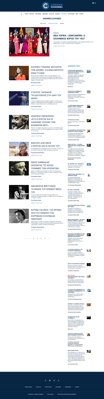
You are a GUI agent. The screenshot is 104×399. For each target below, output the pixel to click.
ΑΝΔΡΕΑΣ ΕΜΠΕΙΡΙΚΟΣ (47, 121)
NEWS (77, 13)
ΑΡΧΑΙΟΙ (62, 23)
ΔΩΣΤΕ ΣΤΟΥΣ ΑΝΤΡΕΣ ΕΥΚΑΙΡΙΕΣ (76, 263)
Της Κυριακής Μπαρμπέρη (74, 185)
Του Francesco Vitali (36, 106)
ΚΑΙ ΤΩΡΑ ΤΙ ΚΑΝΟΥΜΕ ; (74, 189)
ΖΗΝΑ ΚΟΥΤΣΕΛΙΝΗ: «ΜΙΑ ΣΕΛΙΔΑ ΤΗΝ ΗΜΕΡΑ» (76, 277)
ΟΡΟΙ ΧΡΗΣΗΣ (50, 394)
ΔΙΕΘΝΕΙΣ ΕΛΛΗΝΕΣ (53, 23)
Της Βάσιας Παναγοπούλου (37, 227)
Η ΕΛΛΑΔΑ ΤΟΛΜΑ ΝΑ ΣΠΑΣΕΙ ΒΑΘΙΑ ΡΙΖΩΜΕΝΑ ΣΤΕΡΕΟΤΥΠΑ (76, 334)
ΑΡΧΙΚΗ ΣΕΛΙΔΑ (28, 387)
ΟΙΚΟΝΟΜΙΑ (45, 13)
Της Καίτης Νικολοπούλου (37, 133)
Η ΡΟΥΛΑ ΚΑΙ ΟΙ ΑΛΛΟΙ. (73, 119)
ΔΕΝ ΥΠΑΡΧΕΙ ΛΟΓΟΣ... (73, 350)
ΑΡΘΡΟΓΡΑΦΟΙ (48, 387)
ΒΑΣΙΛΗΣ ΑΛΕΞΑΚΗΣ (47, 145)
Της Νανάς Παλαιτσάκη (73, 115)
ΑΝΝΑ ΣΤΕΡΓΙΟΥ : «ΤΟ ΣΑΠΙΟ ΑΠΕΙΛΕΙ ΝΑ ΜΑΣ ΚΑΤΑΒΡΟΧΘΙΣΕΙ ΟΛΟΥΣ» (76, 146)
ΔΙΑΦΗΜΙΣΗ (58, 387)
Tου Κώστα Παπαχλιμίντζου (75, 299)
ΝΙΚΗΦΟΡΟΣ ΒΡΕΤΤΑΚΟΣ (47, 189)
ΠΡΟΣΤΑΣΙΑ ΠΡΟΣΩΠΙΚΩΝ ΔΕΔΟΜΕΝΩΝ (66, 394)
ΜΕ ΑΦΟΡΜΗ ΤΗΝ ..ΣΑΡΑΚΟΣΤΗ (76, 164)
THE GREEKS (64, 13)
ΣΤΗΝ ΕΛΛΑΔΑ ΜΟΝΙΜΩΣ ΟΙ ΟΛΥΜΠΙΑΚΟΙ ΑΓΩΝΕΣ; (75, 92)
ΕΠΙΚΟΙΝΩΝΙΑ (68, 387)
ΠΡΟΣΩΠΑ (57, 13)
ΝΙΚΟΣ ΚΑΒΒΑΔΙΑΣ (47, 165)
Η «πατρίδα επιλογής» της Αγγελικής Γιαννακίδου (75, 250)
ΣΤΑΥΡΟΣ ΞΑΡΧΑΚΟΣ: (47, 95)
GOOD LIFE (51, 13)
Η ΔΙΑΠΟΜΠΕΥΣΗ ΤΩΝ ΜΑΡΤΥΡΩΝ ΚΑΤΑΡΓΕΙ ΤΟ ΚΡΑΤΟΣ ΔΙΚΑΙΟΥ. (76, 131)
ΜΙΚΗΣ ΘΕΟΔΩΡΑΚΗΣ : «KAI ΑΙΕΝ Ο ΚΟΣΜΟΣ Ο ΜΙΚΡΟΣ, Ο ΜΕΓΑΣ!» (76, 220)
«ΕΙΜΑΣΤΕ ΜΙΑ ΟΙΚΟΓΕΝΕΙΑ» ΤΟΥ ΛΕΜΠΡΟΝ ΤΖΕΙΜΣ (76, 175)
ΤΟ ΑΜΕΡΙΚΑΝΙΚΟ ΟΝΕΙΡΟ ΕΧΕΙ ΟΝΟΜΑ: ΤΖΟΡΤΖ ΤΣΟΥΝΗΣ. (75, 106)
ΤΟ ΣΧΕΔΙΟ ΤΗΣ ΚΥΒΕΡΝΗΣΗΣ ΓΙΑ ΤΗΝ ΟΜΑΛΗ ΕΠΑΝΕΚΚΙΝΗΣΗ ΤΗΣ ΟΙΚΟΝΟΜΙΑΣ (76, 291)
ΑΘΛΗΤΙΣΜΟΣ (71, 13)
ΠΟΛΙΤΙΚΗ (31, 13)
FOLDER (81, 13)
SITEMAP (77, 387)
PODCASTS (38, 387)
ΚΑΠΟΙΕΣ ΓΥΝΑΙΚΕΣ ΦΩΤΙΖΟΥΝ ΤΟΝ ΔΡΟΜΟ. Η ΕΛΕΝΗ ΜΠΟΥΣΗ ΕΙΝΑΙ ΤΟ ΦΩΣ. (47, 70)
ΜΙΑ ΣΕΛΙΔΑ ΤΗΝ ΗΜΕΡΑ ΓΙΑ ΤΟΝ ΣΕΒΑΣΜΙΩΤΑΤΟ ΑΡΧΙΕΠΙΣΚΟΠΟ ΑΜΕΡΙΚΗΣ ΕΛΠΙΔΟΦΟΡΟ (76, 235)
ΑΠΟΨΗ (26, 13)
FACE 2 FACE (43, 23)
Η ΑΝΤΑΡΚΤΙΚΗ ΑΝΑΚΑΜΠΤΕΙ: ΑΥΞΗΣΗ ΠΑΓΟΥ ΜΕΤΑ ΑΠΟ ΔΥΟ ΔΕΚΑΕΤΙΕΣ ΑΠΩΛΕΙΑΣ (76, 72)
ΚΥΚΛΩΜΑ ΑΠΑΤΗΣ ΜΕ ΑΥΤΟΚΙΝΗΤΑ (73, 317)
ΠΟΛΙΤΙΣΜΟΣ (38, 13)
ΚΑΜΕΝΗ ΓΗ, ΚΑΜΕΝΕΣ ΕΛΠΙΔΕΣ (76, 304)
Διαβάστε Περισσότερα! (58, 46)
